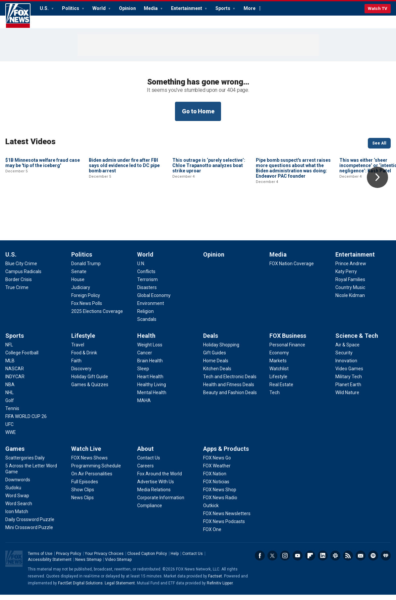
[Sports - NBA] (10, 389)
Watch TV (377, 8)
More (249, 8)
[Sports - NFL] (9, 350)
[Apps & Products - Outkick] (211, 510)
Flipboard (310, 561)
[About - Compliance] (149, 510)
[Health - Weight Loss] (149, 350)
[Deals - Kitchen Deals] (217, 374)
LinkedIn (323, 561)
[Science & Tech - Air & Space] (347, 350)
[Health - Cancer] (144, 358)
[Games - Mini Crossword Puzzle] (29, 532)
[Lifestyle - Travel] (77, 350)
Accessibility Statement (50, 565)
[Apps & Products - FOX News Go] (217, 463)
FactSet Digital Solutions (80, 588)
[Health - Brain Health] (150, 366)
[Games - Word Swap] (17, 501)
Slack (335, 561)
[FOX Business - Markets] (278, 366)
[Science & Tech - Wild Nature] (347, 397)
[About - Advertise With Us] (155, 487)
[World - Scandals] (146, 324)
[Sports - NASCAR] (14, 374)
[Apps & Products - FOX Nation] (214, 479)
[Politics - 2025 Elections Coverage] (97, 316)
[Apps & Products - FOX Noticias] (216, 487)
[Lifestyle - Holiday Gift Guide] (89, 382)
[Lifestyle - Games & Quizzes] (89, 389)
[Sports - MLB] (10, 366)
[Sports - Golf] (9, 405)
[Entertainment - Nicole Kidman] (350, 300)
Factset (215, 581)
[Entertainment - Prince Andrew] (350, 268)
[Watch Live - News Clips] (82, 503)
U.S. (45, 8)
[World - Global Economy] (154, 300)
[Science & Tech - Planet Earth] (348, 389)
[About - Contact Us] (148, 463)
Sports (223, 8)
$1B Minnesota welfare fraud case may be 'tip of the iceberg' (42, 207)
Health (146, 340)
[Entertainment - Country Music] (350, 292)
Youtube (298, 561)
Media (151, 8)
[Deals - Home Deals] (215, 366)
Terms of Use (40, 559)
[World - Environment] (150, 308)
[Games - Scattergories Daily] (25, 463)
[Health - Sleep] (143, 374)
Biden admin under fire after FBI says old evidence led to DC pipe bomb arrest (124, 210)
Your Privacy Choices (104, 559)
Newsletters (361, 561)
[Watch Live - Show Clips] (82, 495)
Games (15, 453)
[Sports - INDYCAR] (15, 382)
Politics (71, 8)
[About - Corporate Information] (160, 503)
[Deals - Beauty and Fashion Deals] (230, 397)
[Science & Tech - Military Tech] (348, 382)
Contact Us (192, 559)
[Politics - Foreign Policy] (85, 300)
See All (379, 143)
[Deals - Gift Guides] (214, 358)
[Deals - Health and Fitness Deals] (228, 389)
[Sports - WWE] (10, 437)
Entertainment (187, 8)
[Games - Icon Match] (16, 516)
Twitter (272, 561)
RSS (348, 561)
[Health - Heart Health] (150, 382)
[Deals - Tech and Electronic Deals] (229, 382)
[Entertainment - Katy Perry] (346, 276)
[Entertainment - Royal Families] (350, 284)
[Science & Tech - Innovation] (346, 366)
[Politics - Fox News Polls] (86, 308)
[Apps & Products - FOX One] (212, 534)
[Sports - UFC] (9, 429)
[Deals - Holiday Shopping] (221, 350)
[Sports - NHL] (9, 397)
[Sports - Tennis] (12, 413)
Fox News (17, 16)
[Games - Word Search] (18, 508)
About (145, 453)
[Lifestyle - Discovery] (81, 374)
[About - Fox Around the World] (159, 479)
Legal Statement (120, 588)
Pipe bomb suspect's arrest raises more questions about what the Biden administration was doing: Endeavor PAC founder (293, 212)
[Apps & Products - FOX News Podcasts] (224, 526)
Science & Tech (356, 340)
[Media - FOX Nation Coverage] (291, 268)
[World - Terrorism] (147, 284)
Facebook (260, 561)
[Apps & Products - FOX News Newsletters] (227, 518)
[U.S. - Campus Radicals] (23, 276)
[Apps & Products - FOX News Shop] (219, 495)
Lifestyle (83, 340)
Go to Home (198, 111)
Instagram (285, 561)
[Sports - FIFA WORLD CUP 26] (26, 421)
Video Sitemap (118, 565)
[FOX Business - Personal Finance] (287, 350)
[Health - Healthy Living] (151, 389)
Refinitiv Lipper (220, 588)
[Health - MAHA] (144, 405)
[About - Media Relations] (154, 495)
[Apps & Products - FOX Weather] (217, 471)
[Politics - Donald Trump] (86, 268)
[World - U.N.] (141, 268)
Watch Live (86, 453)
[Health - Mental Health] (151, 397)
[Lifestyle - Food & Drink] (84, 358)
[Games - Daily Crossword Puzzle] (29, 524)
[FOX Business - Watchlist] (279, 374)
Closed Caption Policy (147, 559)
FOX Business (287, 340)
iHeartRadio (386, 561)
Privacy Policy (68, 559)
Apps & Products (226, 453)
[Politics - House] (78, 284)
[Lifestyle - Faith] (76, 366)
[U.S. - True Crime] (16, 292)
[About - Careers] (145, 471)
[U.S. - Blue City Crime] (21, 268)
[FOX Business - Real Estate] (281, 389)
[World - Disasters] (147, 292)
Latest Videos (30, 141)
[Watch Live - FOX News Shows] (89, 463)
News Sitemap (88, 565)
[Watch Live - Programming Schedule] (96, 471)
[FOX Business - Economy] (279, 358)
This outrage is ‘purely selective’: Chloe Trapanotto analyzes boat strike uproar (208, 210)
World (99, 8)
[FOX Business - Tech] (274, 397)
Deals (210, 340)
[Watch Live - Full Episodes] (84, 487)
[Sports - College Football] (21, 358)
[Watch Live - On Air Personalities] (91, 479)
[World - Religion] (145, 316)
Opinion (127, 8)
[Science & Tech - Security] (344, 358)
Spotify (373, 561)
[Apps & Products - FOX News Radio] (220, 503)
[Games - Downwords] (17, 485)
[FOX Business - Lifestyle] (278, 382)
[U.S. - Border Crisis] (18, 284)
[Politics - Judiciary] (80, 292)
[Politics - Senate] (78, 276)
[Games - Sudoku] (13, 493)
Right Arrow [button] (377, 177)
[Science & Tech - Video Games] (349, 374)
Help (175, 559)
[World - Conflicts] (146, 276)
